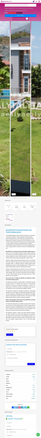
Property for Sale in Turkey (9, 4)
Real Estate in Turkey (17, 4)
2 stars (9, 330)
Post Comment (31, 363)
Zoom (13, 194)
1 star (7, 330)
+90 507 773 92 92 (14, 418)
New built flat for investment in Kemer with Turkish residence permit (16, 5)
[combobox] (7, 431)
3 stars (11, 330)
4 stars (12, 330)
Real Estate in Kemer (25, 4)
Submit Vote (9, 334)
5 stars (14, 330)
